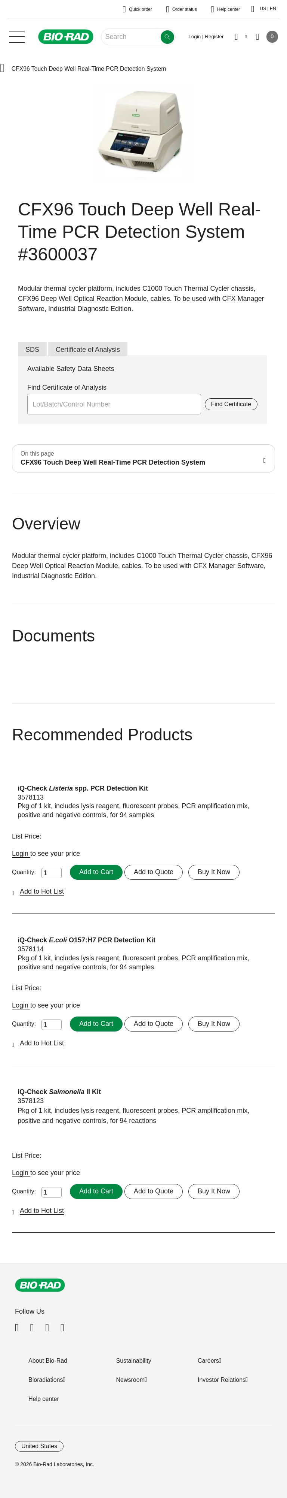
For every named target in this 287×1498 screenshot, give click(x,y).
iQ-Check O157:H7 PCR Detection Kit (86, 940)
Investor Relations (222, 1380)
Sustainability (133, 1360)
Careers (208, 1360)
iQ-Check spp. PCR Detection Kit (83, 788)
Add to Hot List (42, 891)
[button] (2, 69)
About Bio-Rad (47, 1360)
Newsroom (130, 1380)
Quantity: (24, 872)
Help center (43, 1399)
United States (39, 1446)
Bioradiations (45, 1380)
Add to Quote (153, 872)
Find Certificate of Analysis (67, 387)
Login (21, 853)
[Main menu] (16, 35)
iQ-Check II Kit (59, 1092)
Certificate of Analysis (88, 349)
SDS (32, 349)
